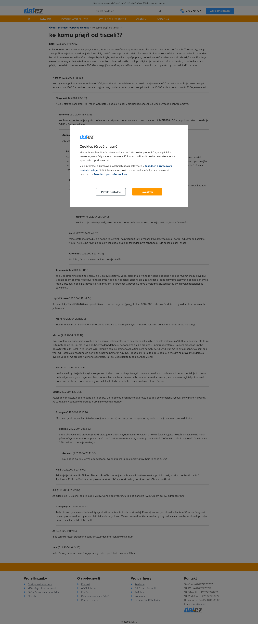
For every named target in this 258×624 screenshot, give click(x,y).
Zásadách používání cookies (110, 174)
